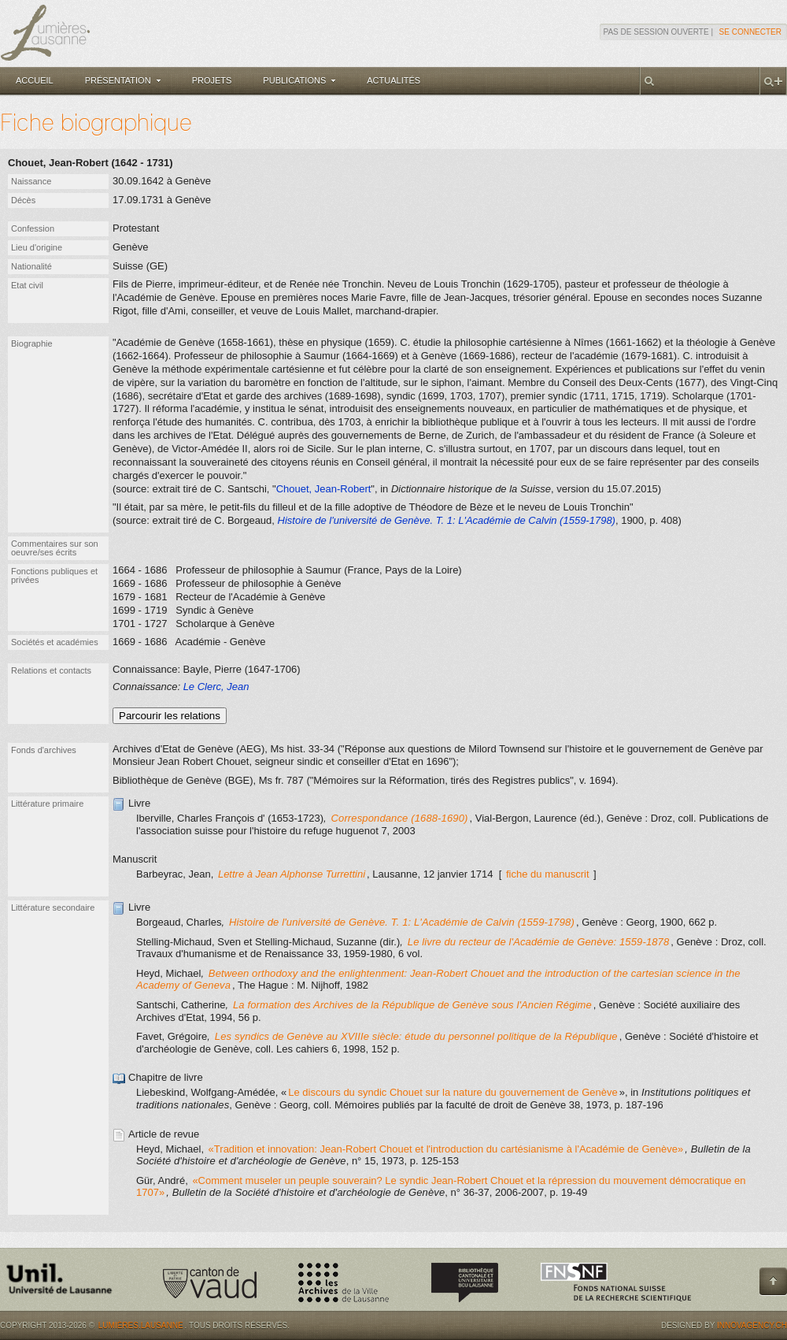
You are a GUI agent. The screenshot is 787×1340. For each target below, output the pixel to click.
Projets (212, 80)
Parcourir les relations (169, 716)
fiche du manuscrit (547, 874)
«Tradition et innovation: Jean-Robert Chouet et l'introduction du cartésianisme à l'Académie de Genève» (446, 1149)
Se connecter (750, 32)
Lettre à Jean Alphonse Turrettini (291, 874)
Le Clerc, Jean (216, 686)
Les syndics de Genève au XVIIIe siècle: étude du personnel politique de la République (416, 1036)
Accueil (35, 80)
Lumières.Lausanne (140, 1325)
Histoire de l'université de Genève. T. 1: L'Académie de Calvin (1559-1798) (402, 922)
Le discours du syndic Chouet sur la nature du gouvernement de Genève (452, 1092)
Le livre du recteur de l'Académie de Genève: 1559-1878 (539, 942)
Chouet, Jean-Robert (323, 489)
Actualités (393, 80)
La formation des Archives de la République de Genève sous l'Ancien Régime (412, 1005)
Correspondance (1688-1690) (399, 818)
